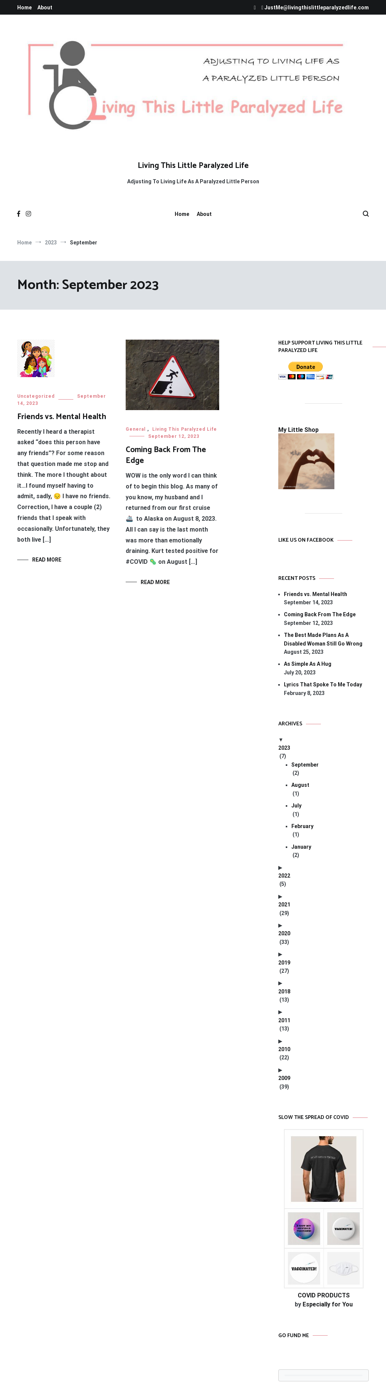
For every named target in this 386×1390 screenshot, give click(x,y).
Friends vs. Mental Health (61, 416)
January (301, 847)
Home (24, 7)
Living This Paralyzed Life (184, 429)
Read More (46, 560)
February (302, 826)
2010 (284, 1049)
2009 (284, 1078)
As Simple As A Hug (307, 664)
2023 (284, 748)
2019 (284, 963)
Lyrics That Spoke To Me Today (323, 685)
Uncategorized (36, 396)
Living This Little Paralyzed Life (193, 165)
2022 (284, 876)
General (135, 429)
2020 (284, 933)
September (305, 765)
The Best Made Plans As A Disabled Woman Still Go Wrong (323, 639)
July (296, 806)
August (300, 785)
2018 (284, 992)
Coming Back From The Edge (166, 455)
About (44, 7)
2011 (284, 1020)
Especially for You (328, 1304)
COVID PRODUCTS (324, 1295)
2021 (284, 905)
